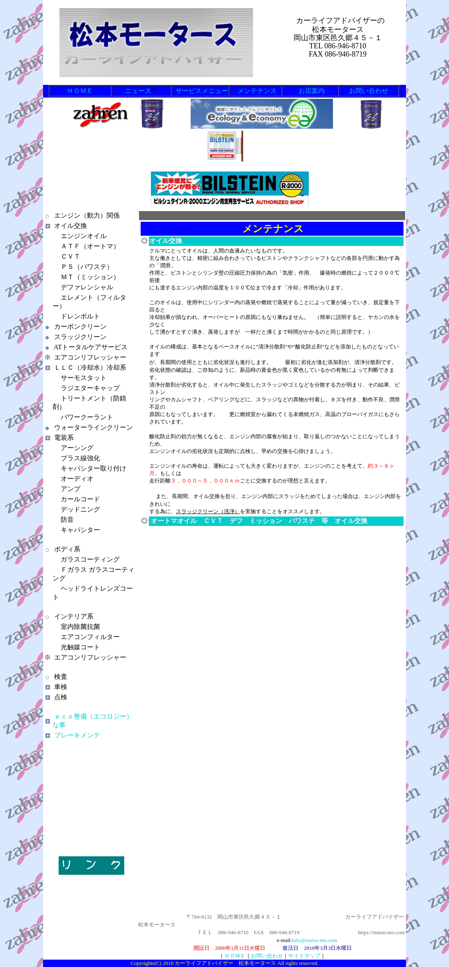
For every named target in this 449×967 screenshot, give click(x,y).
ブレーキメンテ (77, 735)
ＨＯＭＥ (81, 90)
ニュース (138, 90)
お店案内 (312, 90)
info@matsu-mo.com (314, 940)
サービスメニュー (201, 90)
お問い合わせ (368, 90)
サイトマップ (304, 956)
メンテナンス (257, 90)
